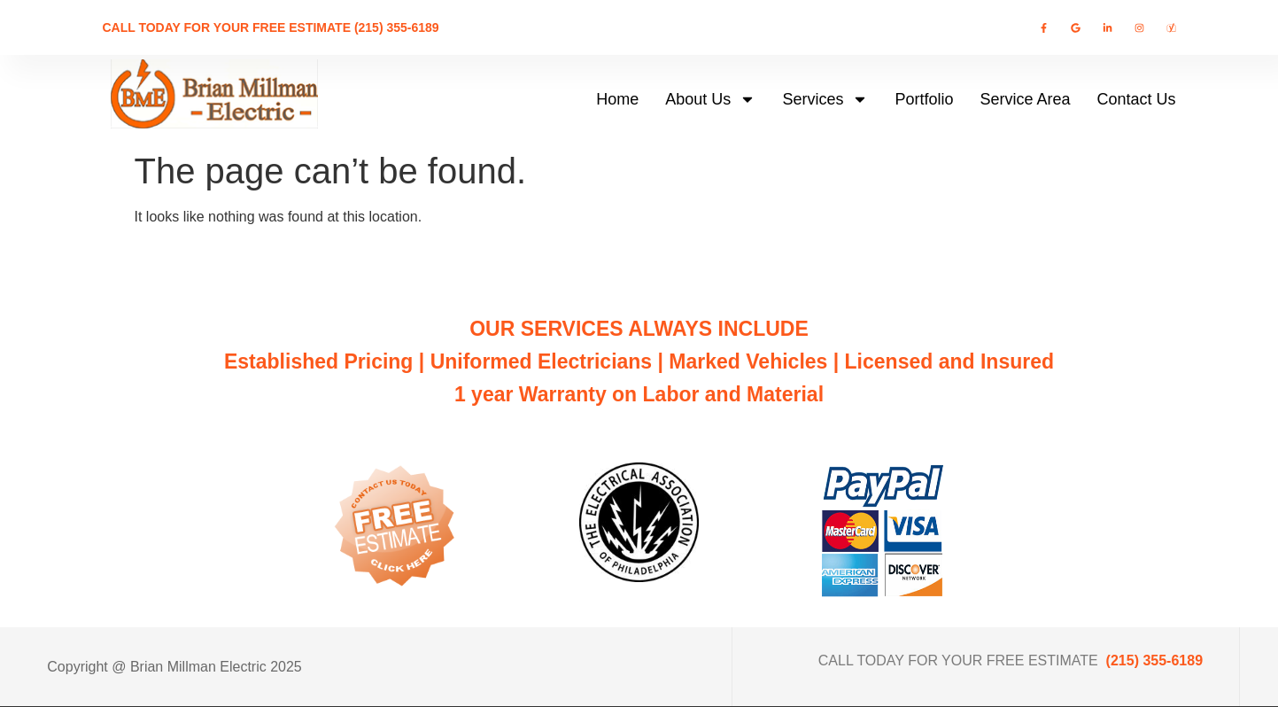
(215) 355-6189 (1154, 660)
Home (617, 99)
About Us (710, 99)
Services (825, 99)
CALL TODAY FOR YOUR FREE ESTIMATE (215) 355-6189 (270, 27)
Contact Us (1136, 99)
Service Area (1025, 99)
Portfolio (924, 99)
